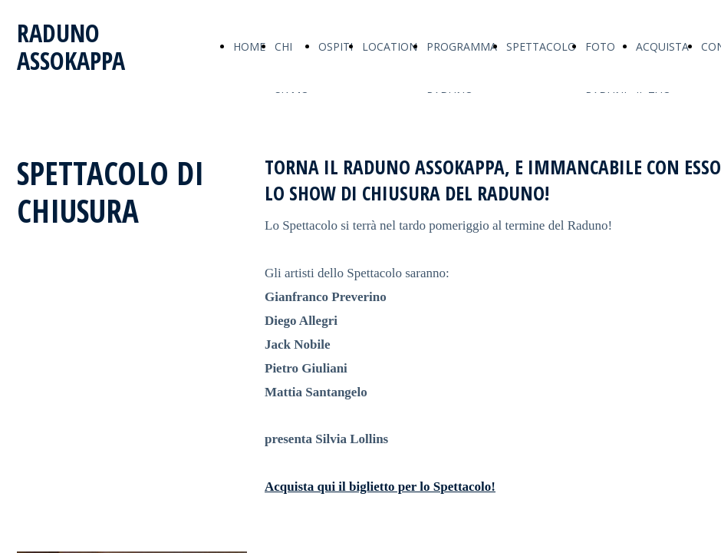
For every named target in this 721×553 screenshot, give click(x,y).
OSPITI (335, 46)
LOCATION (389, 46)
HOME (249, 46)
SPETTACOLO (541, 46)
